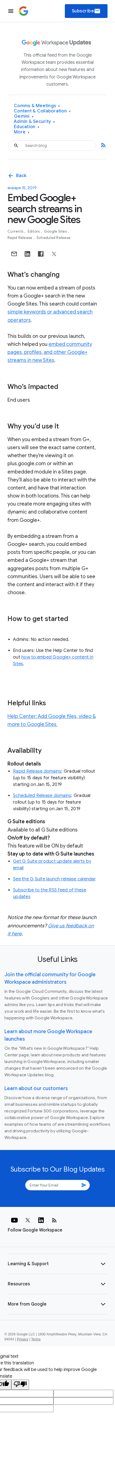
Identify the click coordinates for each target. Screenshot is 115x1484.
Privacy (22, 1339)
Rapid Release (20, 237)
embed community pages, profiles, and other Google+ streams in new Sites (49, 352)
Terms (36, 1339)
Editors (34, 231)
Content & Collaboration (42, 111)
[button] (57, 1264)
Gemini (24, 116)
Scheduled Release (53, 237)
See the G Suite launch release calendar (54, 879)
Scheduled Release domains (42, 795)
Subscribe (86, 11)
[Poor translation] (20, 1385)
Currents (15, 231)
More (22, 132)
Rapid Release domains (37, 771)
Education (26, 127)
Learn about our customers (36, 1088)
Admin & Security (34, 121)
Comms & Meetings (37, 106)
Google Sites (56, 231)
